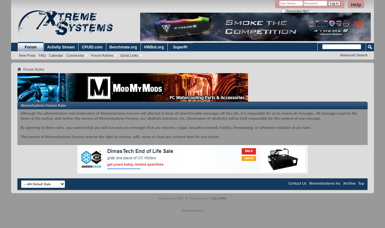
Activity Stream (61, 47)
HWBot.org (154, 47)
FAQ (42, 55)
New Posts (27, 55)
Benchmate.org (123, 47)
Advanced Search (354, 55)
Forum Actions (102, 55)
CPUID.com (92, 47)
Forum (30, 47)
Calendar (56, 55)
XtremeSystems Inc (325, 183)
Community (75, 55)
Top (361, 183)
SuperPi (180, 47)
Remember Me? (295, 11)
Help (356, 4)
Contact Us (298, 183)
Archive (349, 183)
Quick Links (129, 55)
